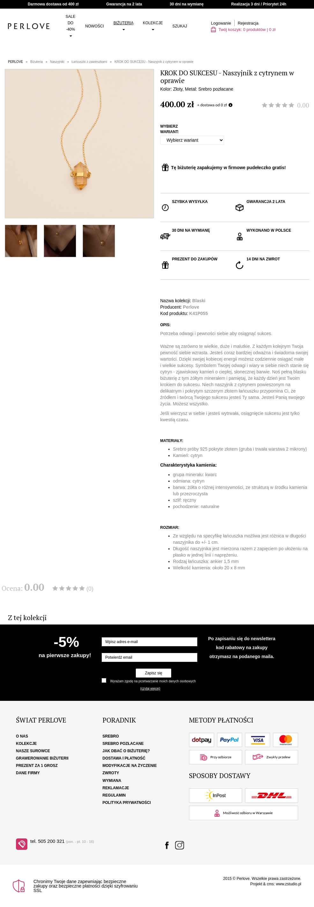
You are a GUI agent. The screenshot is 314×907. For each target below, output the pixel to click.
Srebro (111, 736)
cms (270, 884)
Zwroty (111, 773)
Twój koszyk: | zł (243, 29)
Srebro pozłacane (123, 743)
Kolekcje (153, 25)
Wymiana (112, 780)
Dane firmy (28, 773)
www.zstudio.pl (288, 884)
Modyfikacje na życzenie (130, 765)
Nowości (94, 26)
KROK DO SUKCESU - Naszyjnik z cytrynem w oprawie (154, 62)
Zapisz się (153, 673)
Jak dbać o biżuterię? (126, 751)
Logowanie (221, 23)
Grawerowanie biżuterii (42, 758)
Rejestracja (248, 23)
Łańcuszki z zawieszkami (89, 62)
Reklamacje (116, 788)
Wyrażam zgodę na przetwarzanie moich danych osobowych (153, 681)
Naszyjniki (57, 62)
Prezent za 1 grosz (37, 765)
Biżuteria (123, 25)
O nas (22, 736)
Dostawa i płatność (124, 758)
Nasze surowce (33, 751)
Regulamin (114, 795)
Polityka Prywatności (127, 802)
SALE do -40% (71, 25)
